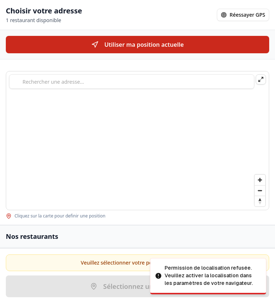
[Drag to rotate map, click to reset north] (260, 201)
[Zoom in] (260, 180)
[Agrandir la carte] (261, 79)
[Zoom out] (260, 190)
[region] (137, 140)
